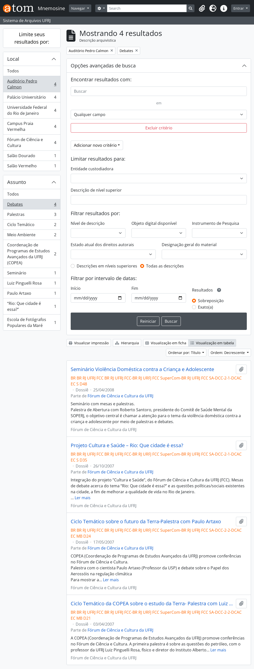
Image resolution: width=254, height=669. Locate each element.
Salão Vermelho (31, 167)
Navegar (78, 8)
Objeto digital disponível (154, 223)
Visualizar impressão (89, 343)
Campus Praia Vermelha (31, 126)
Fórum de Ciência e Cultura (31, 142)
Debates (31, 205)
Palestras (31, 215)
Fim (134, 288)
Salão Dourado (31, 157)
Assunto (16, 182)
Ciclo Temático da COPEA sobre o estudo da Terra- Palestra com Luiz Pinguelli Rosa (152, 604)
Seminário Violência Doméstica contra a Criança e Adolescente (142, 369)
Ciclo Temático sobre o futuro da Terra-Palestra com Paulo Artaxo (146, 521)
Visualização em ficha (165, 343)
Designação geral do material (189, 244)
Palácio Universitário (31, 98)
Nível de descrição (88, 223)
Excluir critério (158, 128)
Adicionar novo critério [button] (95, 145)
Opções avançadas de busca (103, 65)
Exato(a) (205, 307)
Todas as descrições (165, 266)
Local (13, 59)
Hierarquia (127, 343)
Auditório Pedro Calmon (31, 84)
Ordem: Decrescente (228, 352)
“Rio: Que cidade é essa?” (31, 306)
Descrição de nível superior (96, 190)
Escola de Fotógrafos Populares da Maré (31, 322)
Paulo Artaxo (31, 294)
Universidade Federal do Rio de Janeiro (31, 110)
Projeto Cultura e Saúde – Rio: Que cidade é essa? (127, 445)
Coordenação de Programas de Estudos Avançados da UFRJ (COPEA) (31, 253)
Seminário (31, 274)
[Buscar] (159, 91)
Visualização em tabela (212, 343)
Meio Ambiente (31, 236)
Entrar (239, 8)
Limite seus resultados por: (31, 38)
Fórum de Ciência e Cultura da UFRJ (120, 396)
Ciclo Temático (31, 226)
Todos (13, 71)
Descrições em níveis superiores (107, 266)
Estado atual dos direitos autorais (102, 244)
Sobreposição (211, 300)
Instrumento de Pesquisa (215, 223)
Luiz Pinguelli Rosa (31, 284)
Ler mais (83, 497)
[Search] (147, 8)
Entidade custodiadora (92, 169)
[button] (201, 8)
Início (76, 288)
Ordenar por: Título (184, 352)
